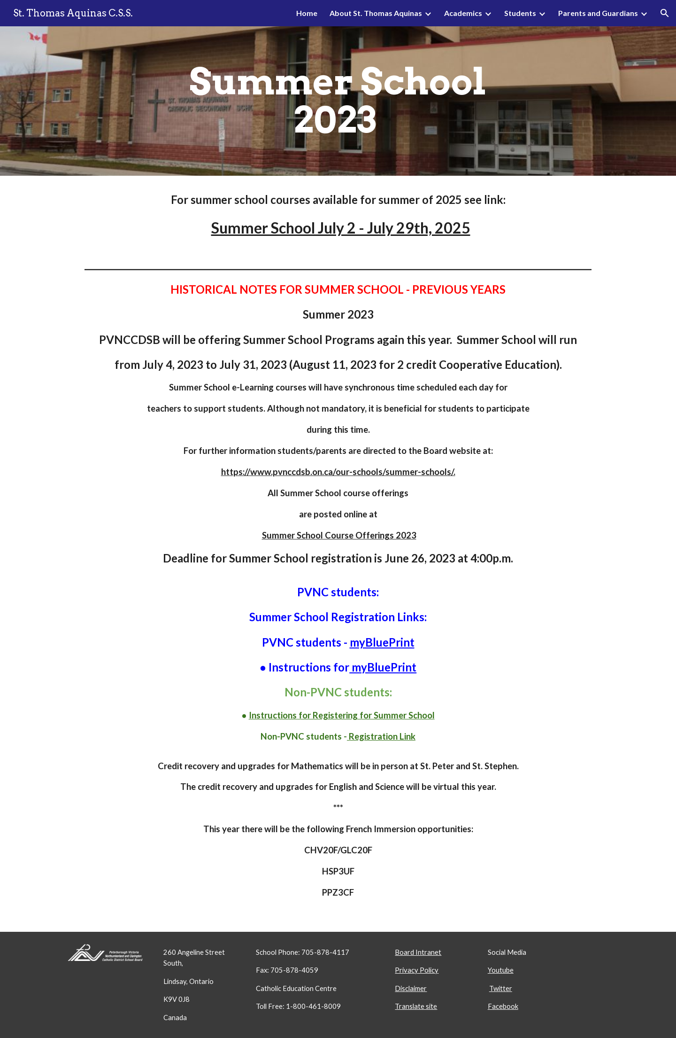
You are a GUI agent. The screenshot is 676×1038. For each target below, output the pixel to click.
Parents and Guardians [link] (598, 12)
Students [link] (520, 12)
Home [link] (306, 12)
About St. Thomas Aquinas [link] (376, 12)
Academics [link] (463, 12)
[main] (338, 101)
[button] (664, 13)
